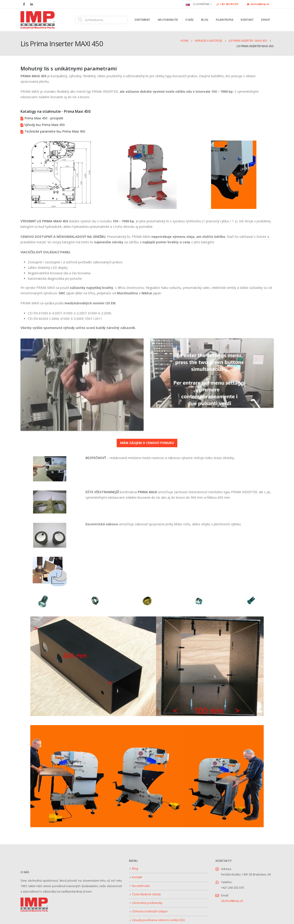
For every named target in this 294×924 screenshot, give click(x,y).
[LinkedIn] (31, 4)
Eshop (265, 20)
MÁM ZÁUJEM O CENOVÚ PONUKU (147, 420)
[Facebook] (24, 4)
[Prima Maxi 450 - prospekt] (147, 118)
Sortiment (142, 20)
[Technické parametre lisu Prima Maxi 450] (147, 131)
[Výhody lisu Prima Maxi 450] (147, 125)
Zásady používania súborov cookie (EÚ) (158, 897)
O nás (189, 20)
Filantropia (224, 20)
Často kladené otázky (146, 871)
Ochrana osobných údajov (150, 888)
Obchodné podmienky (147, 880)
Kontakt (247, 20)
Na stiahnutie (168, 20)
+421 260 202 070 (227, 4)
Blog (204, 20)
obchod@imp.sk (258, 4)
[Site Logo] (38, 19)
